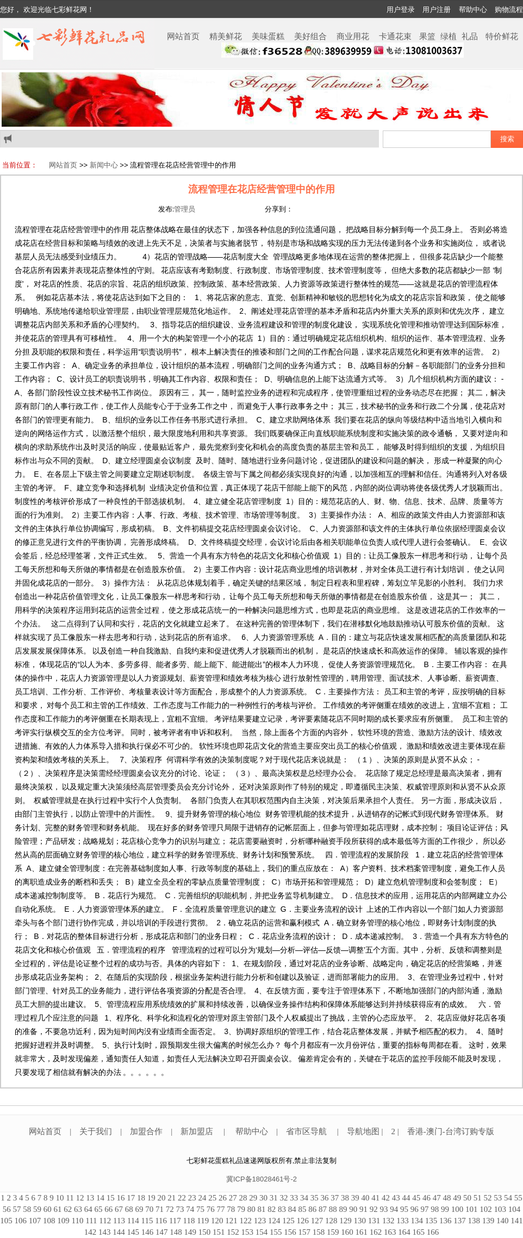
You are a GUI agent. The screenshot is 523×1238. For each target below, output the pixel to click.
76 (211, 1209)
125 (288, 1220)
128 (331, 1220)
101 (471, 1209)
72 (170, 1209)
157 (304, 1232)
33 (294, 1197)
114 (133, 1220)
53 (498, 1197)
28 (243, 1197)
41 (375, 1197)
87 (323, 1209)
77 (221, 1209)
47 (437, 1197)
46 (426, 1197)
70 (149, 1209)
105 (6, 1220)
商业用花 (353, 36)
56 (7, 1209)
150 (204, 1232)
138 (474, 1220)
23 (192, 1197)
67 (119, 1209)
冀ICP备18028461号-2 (261, 1179)
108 (49, 1220)
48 (447, 1197)
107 (35, 1220)
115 (147, 1220)
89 (343, 1209)
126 (302, 1220)
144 (119, 1232)
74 (190, 1209)
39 (355, 1197)
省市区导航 (307, 1131)
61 (58, 1209)
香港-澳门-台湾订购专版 (450, 1131)
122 (245, 1220)
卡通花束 (395, 36)
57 (17, 1209)
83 (282, 1209)
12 (80, 1197)
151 (219, 1232)
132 (388, 1220)
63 (78, 1209)
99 (445, 1209)
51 (478, 1197)
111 (91, 1220)
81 (262, 1209)
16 (120, 1197)
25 (212, 1197)
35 (314, 1197)
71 (159, 1209)
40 (365, 1197)
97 (425, 1209)
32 (283, 1197)
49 (457, 1197)
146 (147, 1232)
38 (345, 1197)
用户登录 (401, 9)
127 (317, 1220)
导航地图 (364, 1131)
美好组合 (310, 36)
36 (324, 1197)
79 (241, 1209)
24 (202, 1197)
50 (467, 1197)
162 (376, 1232)
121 (231, 1220)
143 (104, 1232)
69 (139, 1209)
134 (416, 1220)
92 (374, 1209)
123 (260, 1220)
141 (516, 1220)
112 (105, 1220)
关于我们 (95, 1131)
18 (141, 1197)
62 (68, 1209)
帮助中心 (473, 9)
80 (251, 1209)
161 (362, 1232)
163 (390, 1232)
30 (263, 1197)
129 (345, 1220)
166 (433, 1232)
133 (402, 1220)
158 (319, 1232)
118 (189, 1220)
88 (333, 1209)
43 (396, 1197)
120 (217, 1220)
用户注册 (436, 9)
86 (312, 1209)
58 (27, 1209)
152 (233, 1232)
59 (37, 1209)
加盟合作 (146, 1131)
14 (100, 1197)
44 (406, 1197)
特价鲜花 (501, 36)
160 (347, 1232)
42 (386, 1197)
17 (131, 1197)
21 (171, 1197)
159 (333, 1232)
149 (190, 1232)
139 (488, 1220)
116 (161, 1220)
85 (302, 1209)
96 (414, 1209)
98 (435, 1209)
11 (69, 1197)
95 (404, 1209)
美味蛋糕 (268, 36)
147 (161, 1232)
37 (335, 1197)
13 (90, 1197)
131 (374, 1220)
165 (419, 1232)
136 (445, 1220)
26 (223, 1197)
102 (486, 1209)
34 (304, 1197)
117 (175, 1220)
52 (487, 1197)
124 (274, 1220)
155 (276, 1232)
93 (384, 1209)
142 (90, 1232)
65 (99, 1209)
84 (292, 1209)
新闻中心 (104, 165)
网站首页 (183, 36)
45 (416, 1197)
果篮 (427, 36)
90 (353, 1209)
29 (253, 1197)
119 (203, 1220)
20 (161, 1197)
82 (271, 1209)
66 (108, 1209)
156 (290, 1232)
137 (459, 1220)
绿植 (448, 36)
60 (47, 1209)
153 (247, 1232)
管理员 (184, 209)
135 (431, 1220)
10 (60, 1197)
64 (88, 1209)
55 (518, 1197)
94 (394, 1209)
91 (363, 1209)
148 (176, 1232)
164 (404, 1232)
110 (78, 1220)
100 (457, 1209)
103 (500, 1209)
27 (233, 1197)
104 (514, 1209)
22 (182, 1197)
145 (133, 1232)
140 (502, 1220)
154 (262, 1232)
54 (508, 1197)
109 (63, 1220)
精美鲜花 (225, 36)
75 (200, 1209)
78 (231, 1209)
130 (359, 1220)
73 (180, 1209)
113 (119, 1220)
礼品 (470, 36)
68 (129, 1209)
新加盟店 (196, 1131)
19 (151, 1197)
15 (111, 1197)
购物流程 (509, 9)
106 (21, 1220)
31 (274, 1197)
